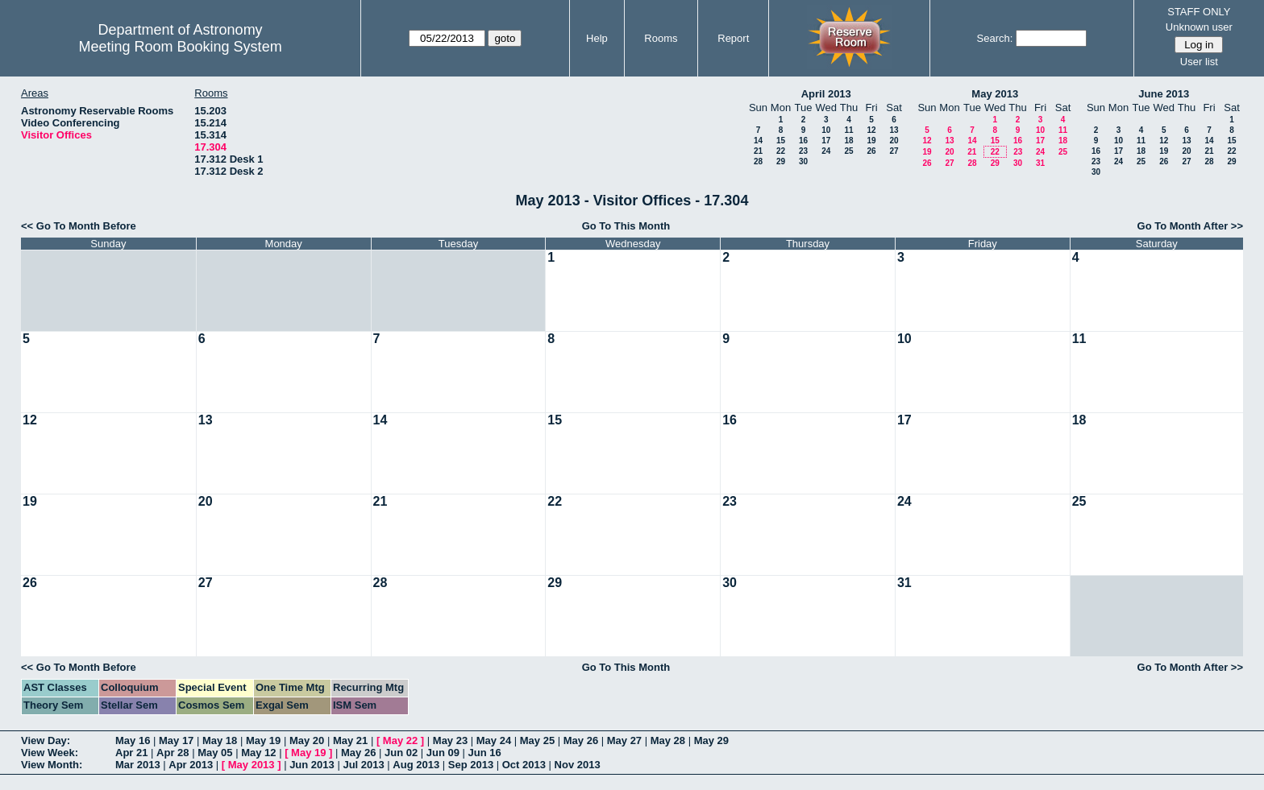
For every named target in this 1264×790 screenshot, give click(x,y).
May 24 (493, 740)
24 (825, 151)
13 (893, 130)
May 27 (624, 740)
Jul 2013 (363, 765)
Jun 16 (484, 753)
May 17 (176, 740)
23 (803, 151)
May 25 (537, 740)
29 (780, 161)
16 (803, 140)
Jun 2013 (312, 765)
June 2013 (1163, 94)
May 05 (215, 753)
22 (780, 151)
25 (848, 151)
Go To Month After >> (1190, 226)
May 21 (350, 740)
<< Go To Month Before (78, 226)
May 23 (450, 740)
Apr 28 (172, 753)
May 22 (400, 740)
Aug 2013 (416, 765)
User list (1199, 62)
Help (597, 38)
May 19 (263, 740)
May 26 (580, 740)
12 (871, 130)
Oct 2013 (524, 765)
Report (733, 38)
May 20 (306, 740)
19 (871, 140)
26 (871, 151)
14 (758, 140)
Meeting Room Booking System (180, 47)
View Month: (51, 765)
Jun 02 (401, 753)
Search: (995, 38)
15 (780, 140)
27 (893, 151)
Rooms (660, 38)
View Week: (49, 753)
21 (758, 151)
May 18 (219, 740)
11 (848, 130)
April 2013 (826, 94)
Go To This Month (626, 226)
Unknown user (1199, 27)
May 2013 (994, 94)
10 (825, 130)
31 (1040, 163)
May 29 (711, 740)
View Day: (45, 740)
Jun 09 (442, 753)
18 (848, 140)
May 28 (668, 740)
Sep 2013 (470, 765)
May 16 (132, 740)
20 (893, 140)
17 (825, 140)
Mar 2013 (137, 765)
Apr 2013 (190, 765)
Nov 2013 (578, 765)
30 (803, 161)
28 (758, 161)
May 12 (258, 753)
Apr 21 (131, 753)
